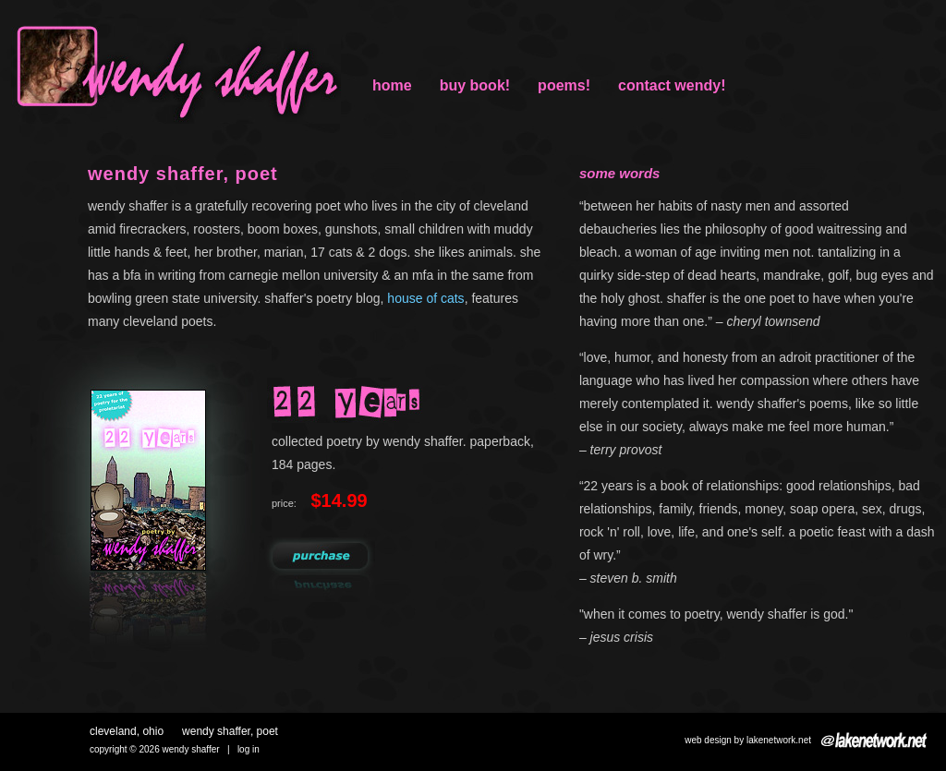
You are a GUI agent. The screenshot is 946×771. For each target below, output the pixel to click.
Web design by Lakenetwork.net (748, 740)
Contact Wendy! (671, 85)
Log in (248, 749)
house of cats (425, 298)
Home (392, 85)
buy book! (475, 85)
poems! (564, 85)
